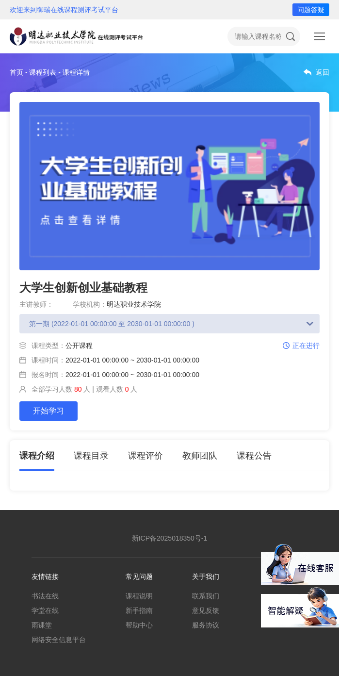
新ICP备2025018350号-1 (170, 538)
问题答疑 (310, 10)
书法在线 (45, 596)
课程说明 (139, 596)
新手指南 (139, 610)
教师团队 (199, 456)
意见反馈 (205, 610)
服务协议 (205, 625)
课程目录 (91, 456)
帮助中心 (139, 625)
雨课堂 (42, 625)
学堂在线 (45, 610)
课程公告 (254, 456)
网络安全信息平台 (59, 639)
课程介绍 (36, 456)
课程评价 (145, 456)
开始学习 (48, 411)
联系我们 (205, 596)
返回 (322, 72)
